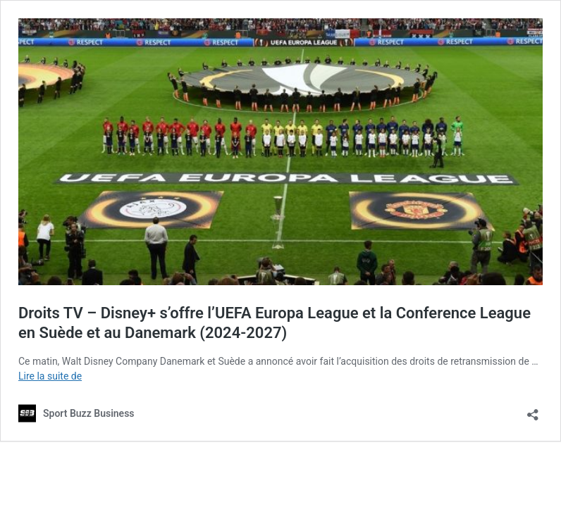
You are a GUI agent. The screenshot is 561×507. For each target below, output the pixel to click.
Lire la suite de (50, 376)
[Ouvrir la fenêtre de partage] (533, 410)
